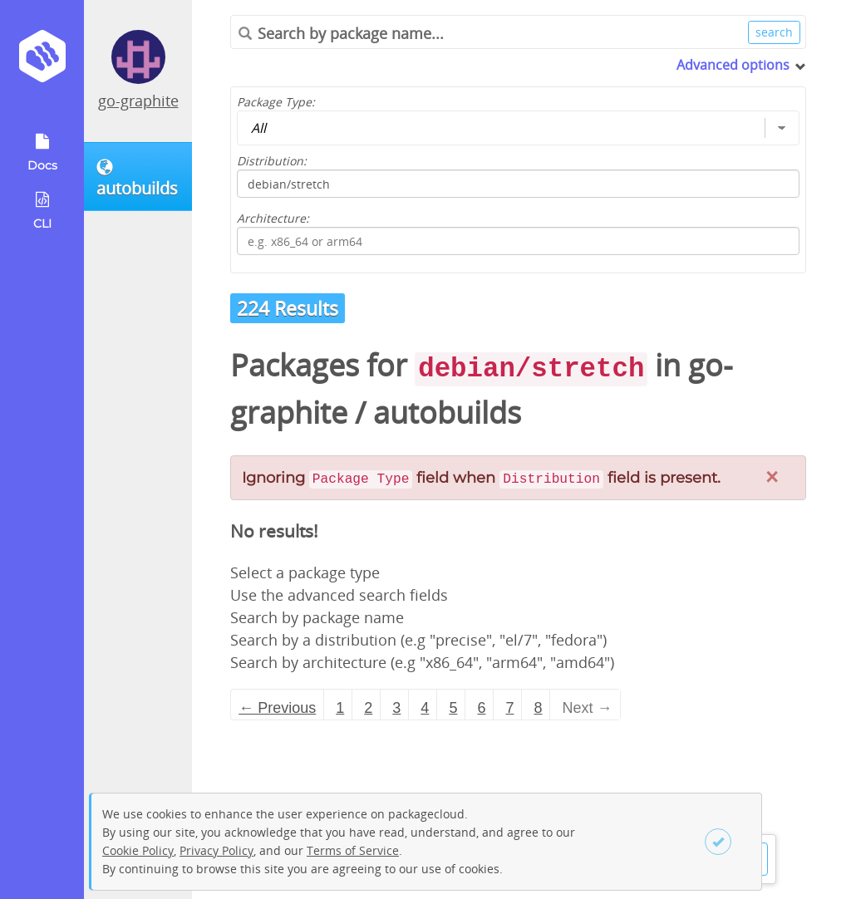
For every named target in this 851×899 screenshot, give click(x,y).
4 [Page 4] (425, 708)
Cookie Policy (138, 850)
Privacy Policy (216, 850)
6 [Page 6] (481, 708)
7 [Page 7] (509, 708)
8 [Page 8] (538, 708)
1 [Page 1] (340, 708)
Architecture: (273, 218)
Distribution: (272, 161)
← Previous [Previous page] (277, 708)
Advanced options (733, 65)
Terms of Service (353, 850)
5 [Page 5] (453, 708)
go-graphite (138, 101)
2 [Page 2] (368, 708)
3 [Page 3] (396, 708)
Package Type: (276, 102)
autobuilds (447, 412)
